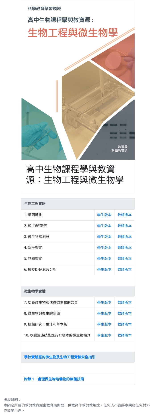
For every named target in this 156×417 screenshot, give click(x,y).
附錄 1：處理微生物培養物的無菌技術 (54, 379)
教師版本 (124, 215)
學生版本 (104, 215)
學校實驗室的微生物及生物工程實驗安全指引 (59, 357)
